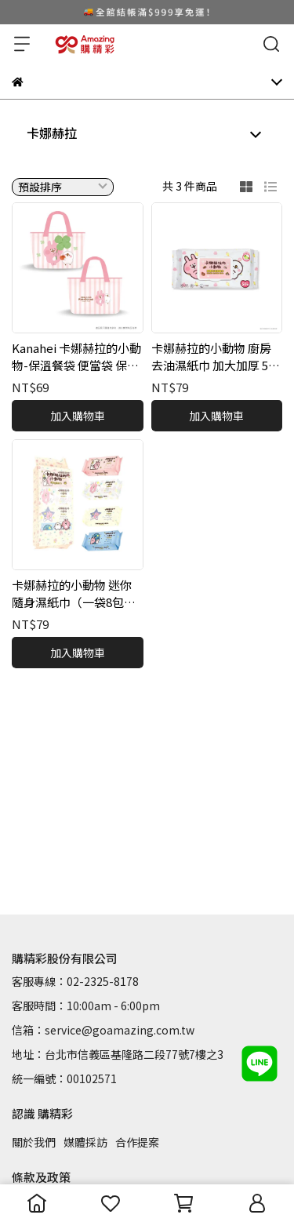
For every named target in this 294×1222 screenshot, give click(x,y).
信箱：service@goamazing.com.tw (103, 1030)
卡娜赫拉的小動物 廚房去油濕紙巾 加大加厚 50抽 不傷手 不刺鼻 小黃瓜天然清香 (213, 357)
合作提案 (137, 1142)
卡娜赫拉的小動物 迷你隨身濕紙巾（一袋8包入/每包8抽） (76, 594)
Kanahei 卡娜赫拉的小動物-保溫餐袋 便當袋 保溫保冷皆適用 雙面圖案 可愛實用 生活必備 (76, 357)
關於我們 (34, 1142)
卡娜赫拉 (52, 132)
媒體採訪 (85, 1142)
